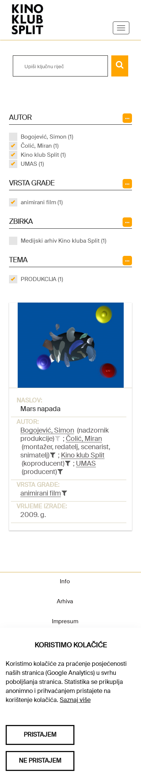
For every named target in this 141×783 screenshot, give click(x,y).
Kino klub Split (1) (43, 155)
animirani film (40, 493)
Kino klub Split (83, 455)
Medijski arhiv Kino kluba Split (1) (63, 241)
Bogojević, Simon (47, 430)
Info (65, 581)
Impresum (65, 621)
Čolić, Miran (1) (40, 146)
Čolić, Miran (84, 438)
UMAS (86, 463)
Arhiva (65, 601)
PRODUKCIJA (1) (42, 279)
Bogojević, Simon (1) (47, 137)
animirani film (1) (42, 202)
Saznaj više (75, 700)
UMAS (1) (32, 164)
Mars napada (40, 408)
